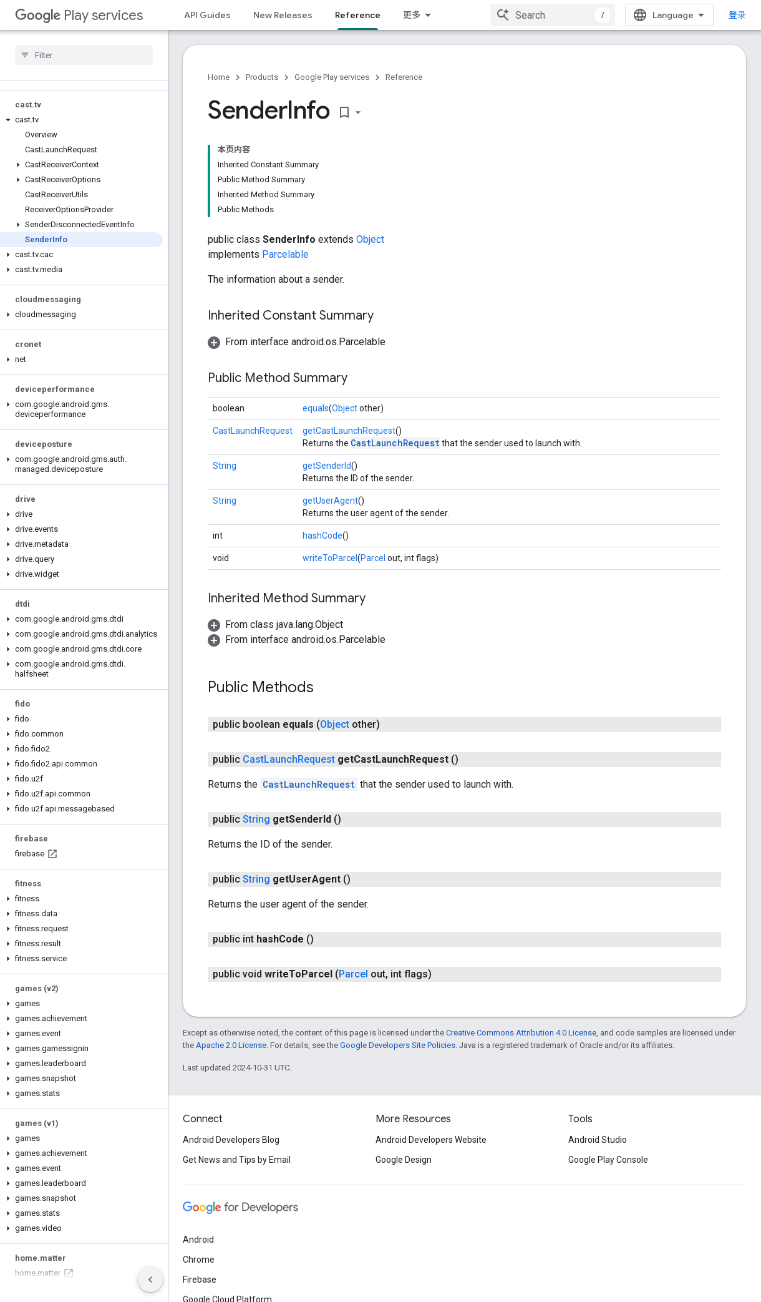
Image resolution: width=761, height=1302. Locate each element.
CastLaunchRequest (253, 431)
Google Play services (331, 77)
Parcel (373, 558)
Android (198, 1240)
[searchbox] (84, 55)
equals (316, 408)
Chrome (199, 1260)
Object (370, 239)
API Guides (207, 15)
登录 (737, 15)
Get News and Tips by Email (237, 1160)
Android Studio (597, 1140)
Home (219, 77)
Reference (403, 77)
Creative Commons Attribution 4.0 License (521, 1032)
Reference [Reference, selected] (357, 15)
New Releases (283, 15)
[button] (81, 119)
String (224, 466)
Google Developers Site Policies (397, 1045)
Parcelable (285, 254)
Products (262, 77)
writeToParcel (330, 558)
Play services (79, 15)
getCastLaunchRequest (349, 431)
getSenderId (327, 466)
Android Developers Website (431, 1140)
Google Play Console (608, 1160)
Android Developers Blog (231, 1140)
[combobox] (552, 15)
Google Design (404, 1160)
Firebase (199, 1280)
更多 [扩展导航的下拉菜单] (411, 15)
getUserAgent (330, 501)
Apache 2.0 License (231, 1045)
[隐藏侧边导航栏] (150, 1279)
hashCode (322, 536)
